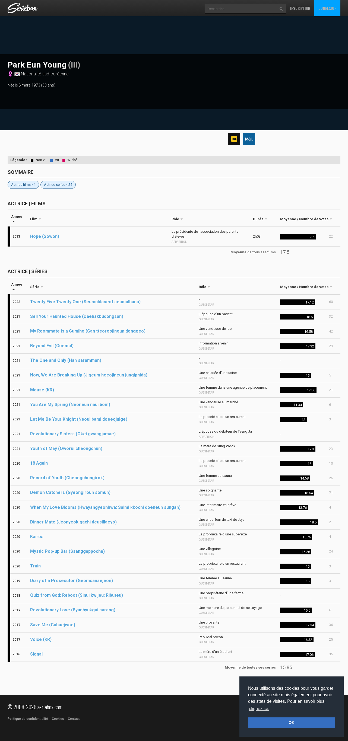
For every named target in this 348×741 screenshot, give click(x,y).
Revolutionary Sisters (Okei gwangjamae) (73, 434)
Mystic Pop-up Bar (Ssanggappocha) (67, 551)
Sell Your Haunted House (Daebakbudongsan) (76, 316)
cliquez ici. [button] (259, 708)
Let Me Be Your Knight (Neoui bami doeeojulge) (78, 419)
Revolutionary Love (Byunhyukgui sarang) (72, 610)
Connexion (327, 8)
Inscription (300, 8)
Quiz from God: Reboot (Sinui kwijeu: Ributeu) (76, 595)
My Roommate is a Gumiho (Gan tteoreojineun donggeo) (87, 331)
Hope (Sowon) (44, 236)
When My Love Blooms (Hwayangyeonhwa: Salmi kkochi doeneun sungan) (105, 507)
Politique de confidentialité (28, 719)
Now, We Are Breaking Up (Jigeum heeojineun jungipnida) (88, 375)
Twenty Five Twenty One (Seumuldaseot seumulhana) (85, 301)
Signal (36, 654)
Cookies (58, 719)
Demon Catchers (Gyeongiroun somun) (70, 492)
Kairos (36, 536)
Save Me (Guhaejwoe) (52, 624)
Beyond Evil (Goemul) (52, 345)
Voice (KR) (41, 639)
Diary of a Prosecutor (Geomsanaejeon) (71, 580)
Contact (74, 719)
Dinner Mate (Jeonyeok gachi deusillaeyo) (73, 522)
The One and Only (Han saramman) (65, 360)
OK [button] (292, 722)
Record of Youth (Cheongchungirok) (67, 477)
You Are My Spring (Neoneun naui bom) (70, 404)
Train (35, 566)
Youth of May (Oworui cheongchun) (66, 448)
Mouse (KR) (42, 390)
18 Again (39, 463)
